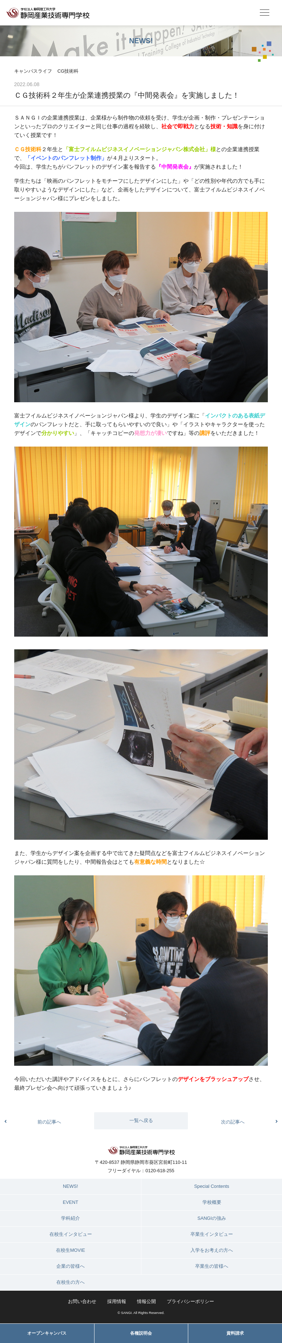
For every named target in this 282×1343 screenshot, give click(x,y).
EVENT (70, 1202)
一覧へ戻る (141, 1120)
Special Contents (211, 1186)
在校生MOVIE (70, 1250)
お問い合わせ (82, 1301)
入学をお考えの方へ (211, 1250)
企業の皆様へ (70, 1266)
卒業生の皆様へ (211, 1266)
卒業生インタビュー (211, 1234)
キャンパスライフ (33, 71)
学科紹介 (70, 1218)
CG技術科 (67, 71)
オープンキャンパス (47, 1333)
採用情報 (116, 1301)
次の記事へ (233, 1122)
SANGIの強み (211, 1218)
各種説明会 (141, 1333)
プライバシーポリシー (190, 1301)
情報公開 (146, 1301)
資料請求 (235, 1333)
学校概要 (211, 1202)
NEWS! (70, 1186)
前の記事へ (49, 1122)
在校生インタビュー (70, 1234)
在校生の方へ (70, 1282)
